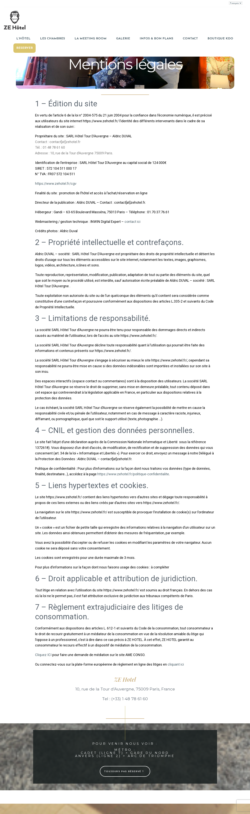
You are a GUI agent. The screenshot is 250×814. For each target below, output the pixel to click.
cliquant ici (176, 664)
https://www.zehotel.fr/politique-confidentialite (133, 474)
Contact (190, 38)
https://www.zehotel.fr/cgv (55, 184)
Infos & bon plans (156, 38)
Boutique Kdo (220, 38)
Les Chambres (52, 38)
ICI (49, 655)
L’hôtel (23, 38)
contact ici (132, 222)
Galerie (123, 38)
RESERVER (24, 48)
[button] (125, 771)
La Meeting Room (91, 38)
